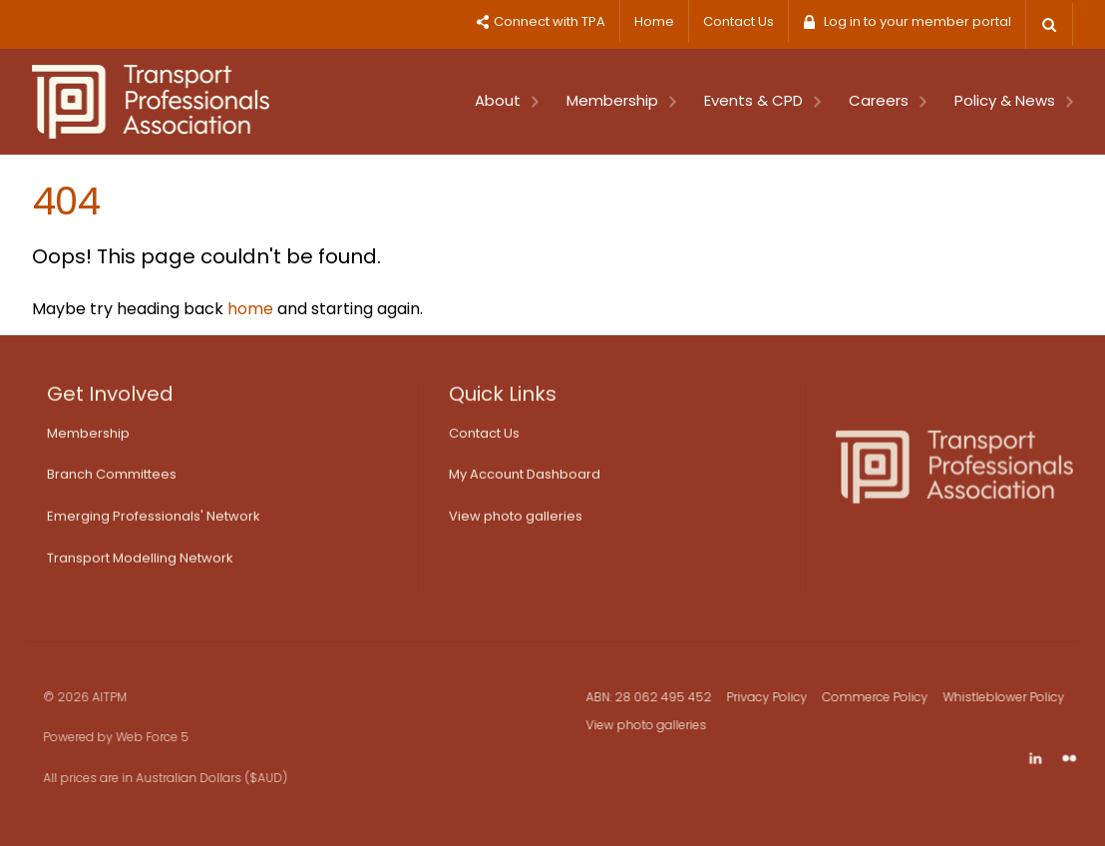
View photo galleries (515, 520)
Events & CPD (762, 100)
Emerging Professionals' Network (153, 520)
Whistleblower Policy (1011, 696)
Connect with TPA (549, 21)
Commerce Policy (882, 696)
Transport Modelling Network (140, 562)
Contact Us (738, 21)
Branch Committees (112, 478)
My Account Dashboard (524, 478)
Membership (621, 100)
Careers (887, 100)
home (250, 308)
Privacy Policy (774, 696)
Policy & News (1013, 100)
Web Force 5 (138, 736)
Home (654, 21)
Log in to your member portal (917, 21)
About (507, 100)
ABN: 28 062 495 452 (656, 696)
